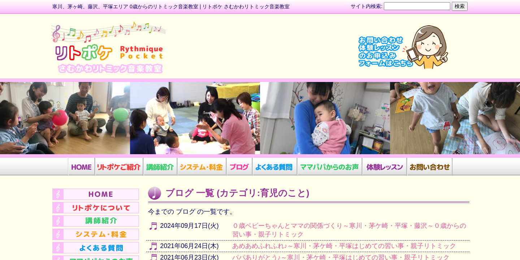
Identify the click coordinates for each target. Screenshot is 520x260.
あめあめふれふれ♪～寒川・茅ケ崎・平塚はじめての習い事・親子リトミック (344, 246)
